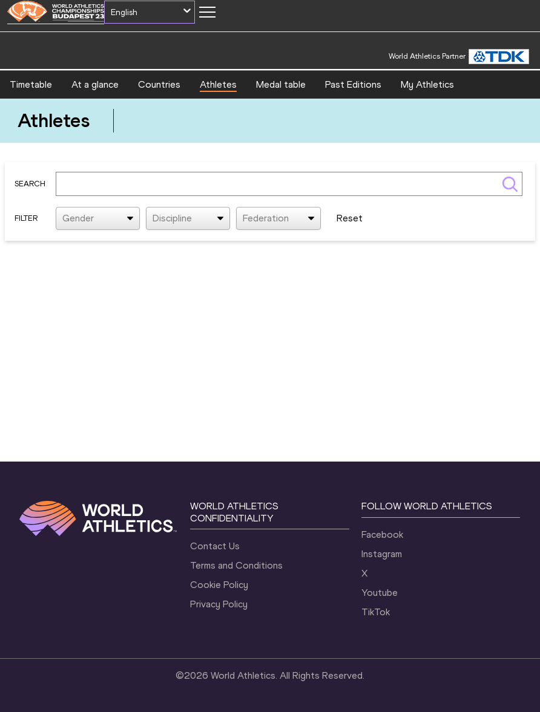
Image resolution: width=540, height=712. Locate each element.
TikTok (375, 612)
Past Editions (353, 84)
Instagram (381, 554)
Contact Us (215, 546)
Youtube (379, 592)
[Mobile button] (207, 12)
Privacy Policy (219, 604)
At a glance (95, 84)
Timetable (31, 84)
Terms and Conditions (236, 565)
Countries (159, 84)
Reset (350, 218)
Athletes (218, 84)
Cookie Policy (219, 584)
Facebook (382, 534)
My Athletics (427, 84)
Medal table (281, 84)
